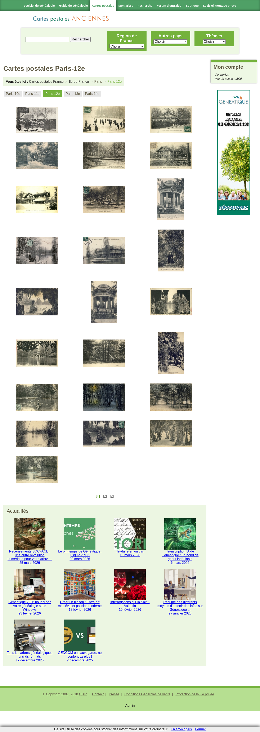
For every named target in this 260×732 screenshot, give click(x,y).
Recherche (145, 6)
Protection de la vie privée (194, 715)
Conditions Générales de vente (147, 715)
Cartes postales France (46, 84)
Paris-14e (92, 96)
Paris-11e (32, 96)
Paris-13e (73, 96)
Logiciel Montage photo (219, 6)
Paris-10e (13, 96)
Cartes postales (103, 6)
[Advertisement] (234, 280)
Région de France (126, 39)
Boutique (192, 6)
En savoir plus (181, 729)
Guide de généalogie (73, 6)
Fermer (200, 729)
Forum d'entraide (169, 6)
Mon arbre (125, 6)
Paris (98, 84)
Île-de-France (79, 84)
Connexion (222, 77)
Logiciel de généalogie (39, 6)
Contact (98, 715)
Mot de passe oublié (228, 81)
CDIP (83, 715)
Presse (114, 715)
